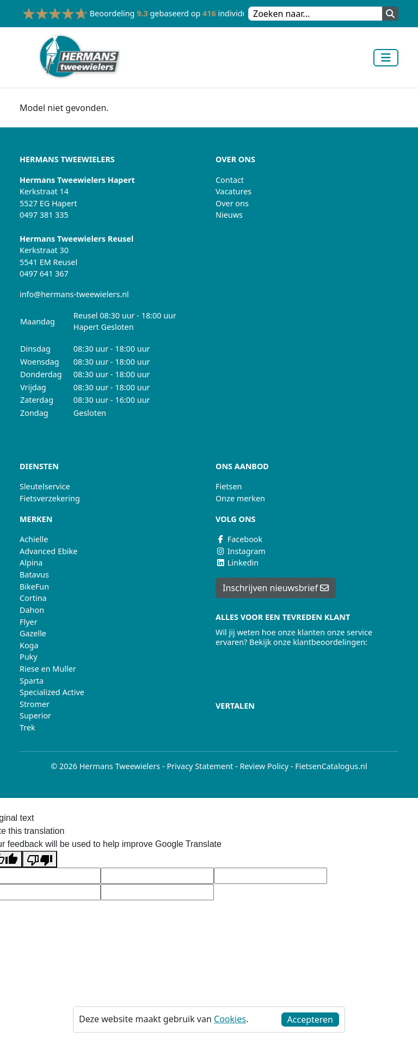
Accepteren (310, 1019)
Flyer (29, 622)
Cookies (230, 1019)
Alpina (31, 562)
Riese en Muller (48, 669)
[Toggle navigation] (385, 57)
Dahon (32, 610)
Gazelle (33, 633)
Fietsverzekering (50, 498)
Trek (27, 727)
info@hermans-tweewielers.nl (74, 294)
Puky (29, 657)
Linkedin (237, 562)
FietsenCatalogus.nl (331, 766)
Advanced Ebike (48, 551)
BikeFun (34, 586)
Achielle (34, 539)
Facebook (239, 539)
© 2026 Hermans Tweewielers (105, 766)
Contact (230, 180)
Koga (29, 645)
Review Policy (263, 766)
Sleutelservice (45, 486)
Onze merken (240, 498)
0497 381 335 (44, 215)
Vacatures (233, 191)
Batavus (34, 574)
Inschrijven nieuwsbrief (276, 588)
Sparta (32, 680)
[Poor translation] (39, 859)
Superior (35, 715)
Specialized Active (52, 692)
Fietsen (229, 486)
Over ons (232, 203)
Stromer (35, 704)
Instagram (241, 551)
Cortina (33, 598)
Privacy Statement (200, 766)
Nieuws (229, 215)
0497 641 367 (44, 273)
